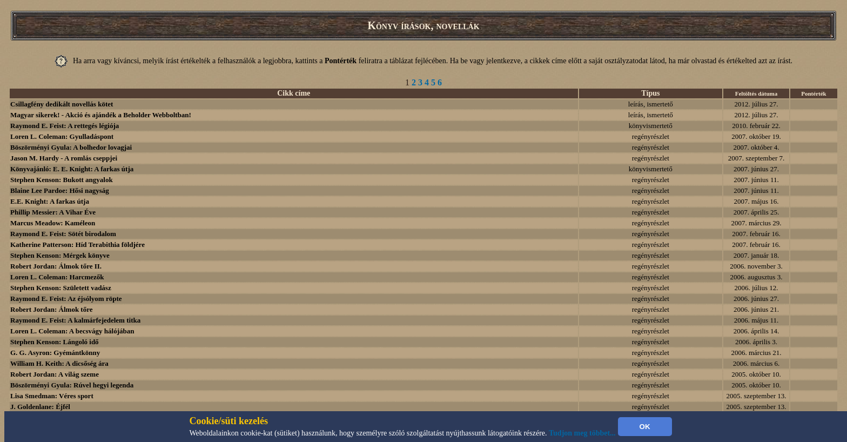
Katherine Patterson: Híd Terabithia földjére (77, 244)
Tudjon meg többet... (582, 433)
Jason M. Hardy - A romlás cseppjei (63, 158)
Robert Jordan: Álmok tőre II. (56, 266)
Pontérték (813, 93)
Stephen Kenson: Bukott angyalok (61, 180)
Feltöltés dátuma (756, 93)
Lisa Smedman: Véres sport (51, 396)
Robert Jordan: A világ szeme (54, 374)
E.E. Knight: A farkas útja (49, 201)
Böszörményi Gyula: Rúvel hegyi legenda (71, 385)
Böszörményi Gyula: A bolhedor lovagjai (71, 147)
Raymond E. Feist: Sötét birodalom (63, 234)
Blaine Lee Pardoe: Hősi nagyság (59, 190)
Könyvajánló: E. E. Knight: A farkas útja (71, 169)
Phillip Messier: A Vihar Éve (53, 212)
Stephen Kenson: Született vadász (60, 288)
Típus (650, 93)
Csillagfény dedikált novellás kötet (61, 104)
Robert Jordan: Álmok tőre (51, 309)
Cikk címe (293, 93)
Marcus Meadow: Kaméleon (52, 223)
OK (645, 427)
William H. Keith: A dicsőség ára (59, 363)
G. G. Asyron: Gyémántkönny (55, 353)
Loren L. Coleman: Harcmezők (57, 277)
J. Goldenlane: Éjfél (40, 407)
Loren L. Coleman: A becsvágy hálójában (72, 331)
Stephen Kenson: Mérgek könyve (60, 255)
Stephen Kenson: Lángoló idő (54, 342)
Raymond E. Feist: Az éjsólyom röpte (66, 298)
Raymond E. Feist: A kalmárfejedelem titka (75, 320)
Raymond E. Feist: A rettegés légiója (64, 126)
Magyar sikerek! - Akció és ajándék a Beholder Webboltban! (100, 115)
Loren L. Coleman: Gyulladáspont (61, 136)
